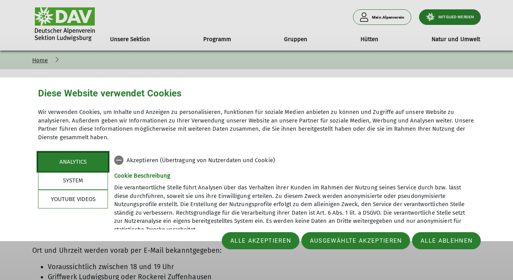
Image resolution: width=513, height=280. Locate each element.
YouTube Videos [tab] (73, 199)
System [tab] (73, 180)
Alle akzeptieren (260, 240)
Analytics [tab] (73, 161)
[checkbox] (294, 160)
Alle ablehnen (447, 240)
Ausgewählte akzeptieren (356, 240)
